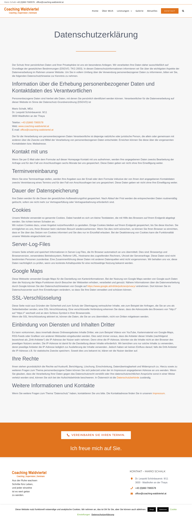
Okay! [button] (151, 509)
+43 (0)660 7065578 (26, 2)
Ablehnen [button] (163, 509)
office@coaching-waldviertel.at (50, 2)
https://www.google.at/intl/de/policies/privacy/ (111, 286)
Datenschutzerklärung (103, 514)
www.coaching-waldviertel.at (33, 126)
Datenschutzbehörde (128, 377)
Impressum (159, 393)
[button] (183, 10)
